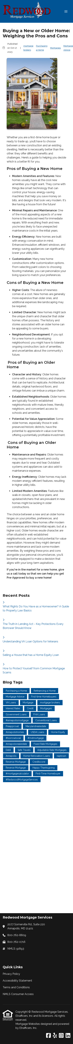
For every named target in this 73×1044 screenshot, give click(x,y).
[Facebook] (48, 1036)
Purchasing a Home (41, 47)
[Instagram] (61, 1036)
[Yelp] (55, 1036)
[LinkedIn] (68, 1036)
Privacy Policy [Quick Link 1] (11, 973)
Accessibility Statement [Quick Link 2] (17, 980)
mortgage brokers (28, 47)
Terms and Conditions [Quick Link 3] (16, 987)
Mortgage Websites (28, 1023)
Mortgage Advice (68, 47)
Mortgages (55, 47)
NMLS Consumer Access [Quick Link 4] (18, 994)
